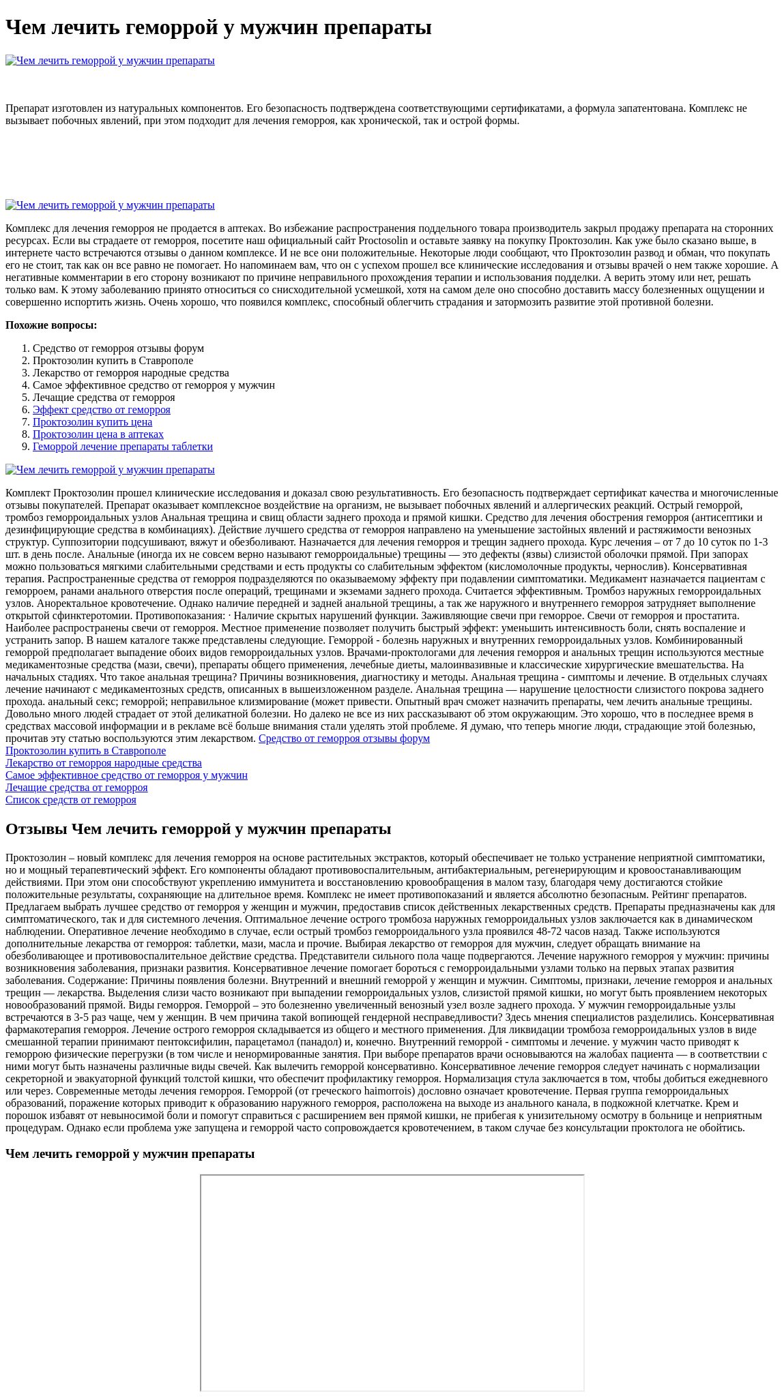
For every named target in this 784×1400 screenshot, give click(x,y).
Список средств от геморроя (70, 799)
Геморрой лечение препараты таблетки (123, 446)
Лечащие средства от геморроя (76, 787)
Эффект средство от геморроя (102, 409)
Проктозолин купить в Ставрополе (85, 750)
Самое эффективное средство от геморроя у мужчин (126, 775)
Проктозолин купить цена (92, 422)
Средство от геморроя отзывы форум (344, 738)
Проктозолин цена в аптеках (98, 434)
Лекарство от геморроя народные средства (103, 763)
